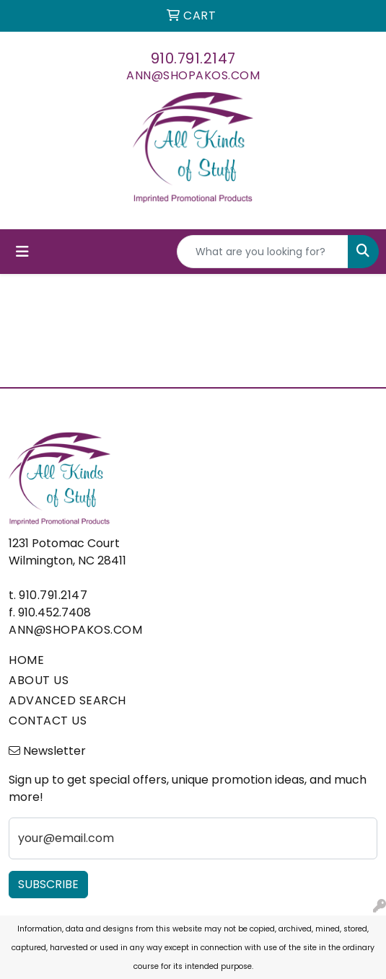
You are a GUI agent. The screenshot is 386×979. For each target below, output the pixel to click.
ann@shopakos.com (193, 75)
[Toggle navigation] (22, 252)
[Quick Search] (262, 251)
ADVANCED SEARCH (67, 700)
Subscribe (48, 884)
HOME (26, 660)
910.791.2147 (193, 58)
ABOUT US (39, 680)
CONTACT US (48, 720)
